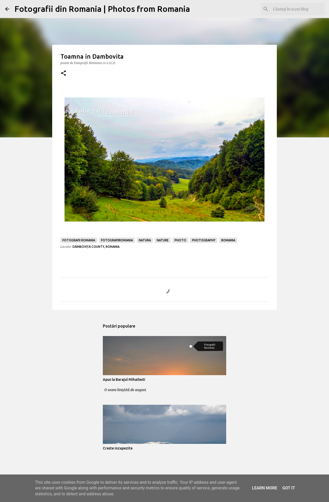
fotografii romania (78, 240)
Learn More (264, 488)
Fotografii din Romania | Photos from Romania (102, 8)
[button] (63, 73)
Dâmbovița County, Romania (96, 246)
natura (145, 240)
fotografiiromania (117, 240)
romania (228, 240)
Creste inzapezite (118, 448)
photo (180, 240)
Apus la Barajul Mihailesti (124, 379)
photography (203, 240)
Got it (288, 488)
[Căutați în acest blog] (298, 9)
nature (163, 240)
